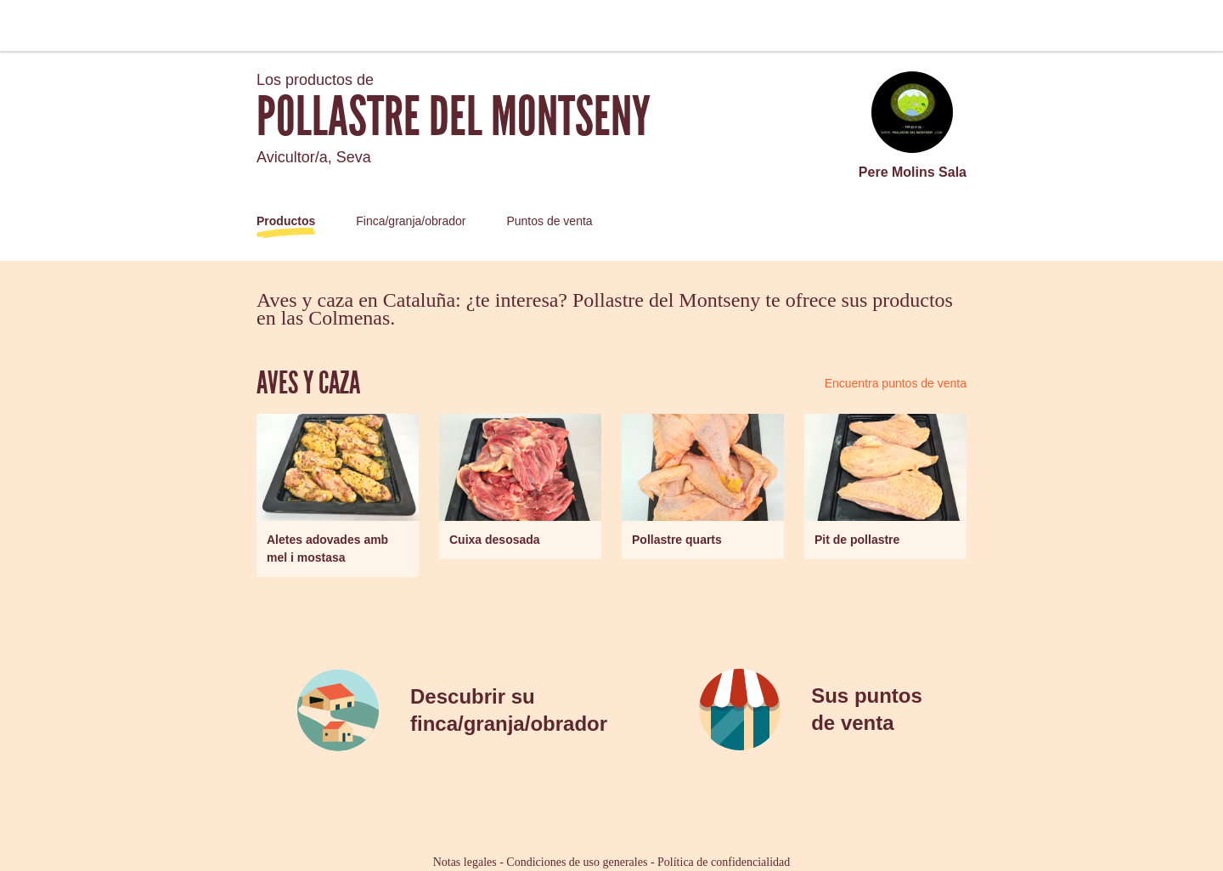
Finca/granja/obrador (410, 221)
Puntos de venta (549, 221)
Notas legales (465, 862)
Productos (285, 221)
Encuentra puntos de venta (896, 383)
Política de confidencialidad (723, 862)
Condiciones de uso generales (576, 862)
